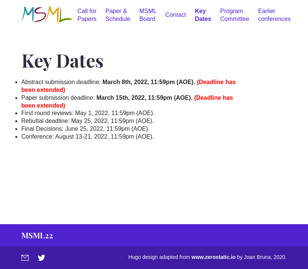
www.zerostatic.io (213, 257)
